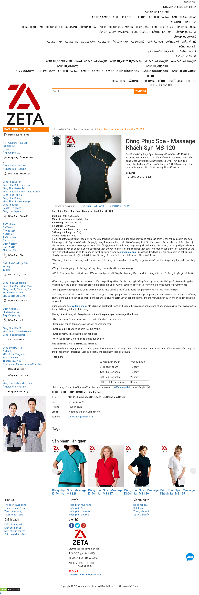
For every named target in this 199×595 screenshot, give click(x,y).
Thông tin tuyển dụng (15, 505)
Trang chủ (59, 129)
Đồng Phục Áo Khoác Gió (20, 157)
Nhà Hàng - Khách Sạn (19, 173)
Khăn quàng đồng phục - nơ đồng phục (22, 364)
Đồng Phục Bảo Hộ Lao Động (17, 286)
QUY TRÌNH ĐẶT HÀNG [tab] (92, 206)
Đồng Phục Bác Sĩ (12, 328)
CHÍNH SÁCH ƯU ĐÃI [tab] (119, 206)
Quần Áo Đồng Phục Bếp (15, 263)
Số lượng (130, 172)
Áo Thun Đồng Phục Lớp (15, 143)
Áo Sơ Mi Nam (10, 237)
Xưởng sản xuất (141, 511)
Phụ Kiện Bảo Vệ (11, 312)
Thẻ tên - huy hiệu (12, 361)
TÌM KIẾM (140, 91)
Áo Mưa (7, 351)
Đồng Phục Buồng (12, 198)
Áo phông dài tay (11, 152)
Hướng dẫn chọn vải (79, 514)
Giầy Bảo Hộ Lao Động (14, 296)
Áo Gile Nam (9, 230)
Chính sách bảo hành (15, 534)
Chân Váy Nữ (9, 250)
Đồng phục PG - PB (12, 347)
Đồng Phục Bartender (14, 188)
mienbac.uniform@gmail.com (85, 574)
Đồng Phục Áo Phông (18, 135)
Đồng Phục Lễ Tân (12, 181)
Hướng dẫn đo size (78, 508)
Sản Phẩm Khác (16, 339)
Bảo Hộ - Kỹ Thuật (12, 208)
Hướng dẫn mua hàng (80, 505)
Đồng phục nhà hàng (18, 391)
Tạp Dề (6, 270)
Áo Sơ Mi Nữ (9, 240)
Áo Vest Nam (9, 224)
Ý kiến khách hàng (13, 514)
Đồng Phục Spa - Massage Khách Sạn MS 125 (177, 491)
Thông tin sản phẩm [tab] (65, 206)
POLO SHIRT (9, 146)
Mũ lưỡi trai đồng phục (14, 354)
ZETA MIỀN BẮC (141, 514)
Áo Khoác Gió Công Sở (14, 165)
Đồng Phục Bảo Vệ (17, 300)
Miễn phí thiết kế (12, 527)
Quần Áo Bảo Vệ (11, 308)
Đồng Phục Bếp (10, 204)
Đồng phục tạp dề (12, 211)
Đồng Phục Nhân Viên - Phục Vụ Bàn (21, 191)
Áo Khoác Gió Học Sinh (14, 169)
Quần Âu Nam (10, 244)
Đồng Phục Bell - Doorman (16, 185)
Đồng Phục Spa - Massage (80, 129)
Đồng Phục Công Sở (18, 216)
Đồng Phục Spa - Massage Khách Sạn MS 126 (141, 491)
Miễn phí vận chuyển (14, 531)
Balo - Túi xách (10, 357)
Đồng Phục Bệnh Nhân (14, 335)
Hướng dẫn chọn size (80, 511)
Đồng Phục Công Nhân (14, 282)
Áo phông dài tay (11, 315)
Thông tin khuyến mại (15, 508)
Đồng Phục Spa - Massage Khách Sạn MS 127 (105, 491)
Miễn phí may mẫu (13, 524)
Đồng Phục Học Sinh (18, 375)
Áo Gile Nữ (8, 234)
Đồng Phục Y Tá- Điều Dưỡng (17, 331)
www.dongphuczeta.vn (82, 416)
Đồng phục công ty (17, 369)
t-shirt (6, 149)
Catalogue (138, 508)
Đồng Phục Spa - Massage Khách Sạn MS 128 (69, 491)
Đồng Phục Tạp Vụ (12, 195)
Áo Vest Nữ (8, 227)
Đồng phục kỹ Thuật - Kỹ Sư (17, 289)
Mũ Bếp (6, 266)
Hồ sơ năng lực (140, 505)
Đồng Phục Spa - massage (16, 201)
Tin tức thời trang (13, 511)
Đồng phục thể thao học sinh (17, 383)
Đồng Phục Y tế (15, 320)
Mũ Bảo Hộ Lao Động (13, 292)
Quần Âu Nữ (9, 247)
